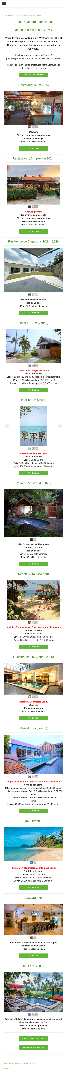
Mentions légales (7, 1063)
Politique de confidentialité (20, 1063)
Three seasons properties (33, 75)
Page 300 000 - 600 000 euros (33, 1038)
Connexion (6, 1068)
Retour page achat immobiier (33, 1047)
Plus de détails (33, 148)
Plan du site (31, 1063)
